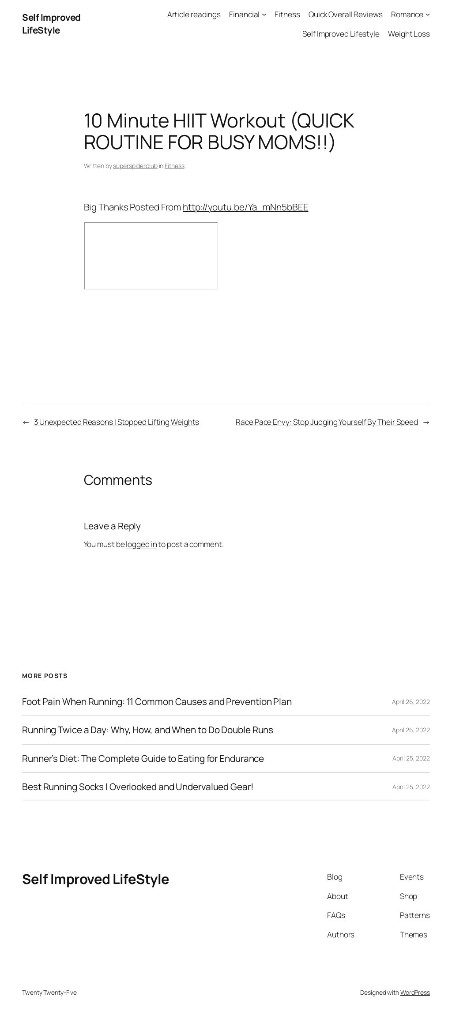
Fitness (287, 14)
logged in (141, 544)
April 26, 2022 (411, 701)
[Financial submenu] (264, 14)
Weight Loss (409, 33)
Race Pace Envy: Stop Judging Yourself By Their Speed (327, 421)
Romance (407, 14)
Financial (244, 14)
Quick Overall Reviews (346, 14)
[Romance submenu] (428, 14)
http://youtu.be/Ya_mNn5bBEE (245, 207)
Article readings (194, 14)
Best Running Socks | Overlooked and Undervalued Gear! (138, 787)
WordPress (415, 992)
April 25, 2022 (411, 758)
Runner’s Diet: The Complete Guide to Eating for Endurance (143, 758)
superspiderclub (135, 165)
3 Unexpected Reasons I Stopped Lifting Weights (116, 421)
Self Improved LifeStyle (51, 23)
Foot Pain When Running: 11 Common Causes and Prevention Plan (157, 702)
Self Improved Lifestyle (341, 33)
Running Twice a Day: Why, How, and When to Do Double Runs (147, 730)
